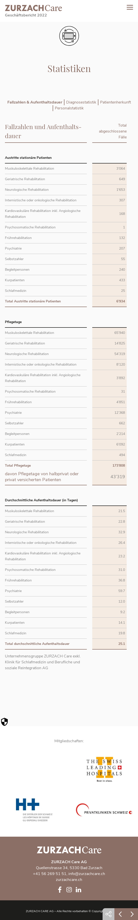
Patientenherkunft (115, 102)
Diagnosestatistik (81, 102)
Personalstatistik (69, 108)
